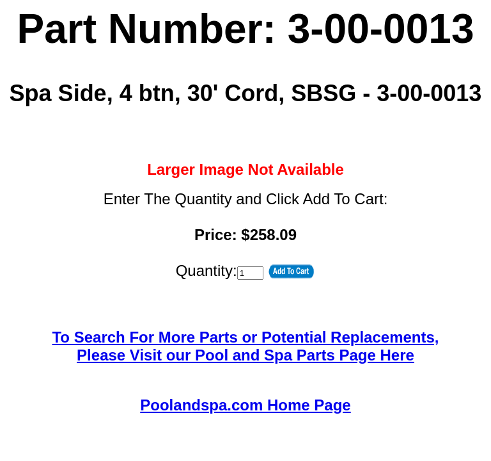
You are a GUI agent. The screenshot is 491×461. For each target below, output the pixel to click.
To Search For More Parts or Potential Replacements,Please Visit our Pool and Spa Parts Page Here (245, 346)
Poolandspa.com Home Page (245, 405)
